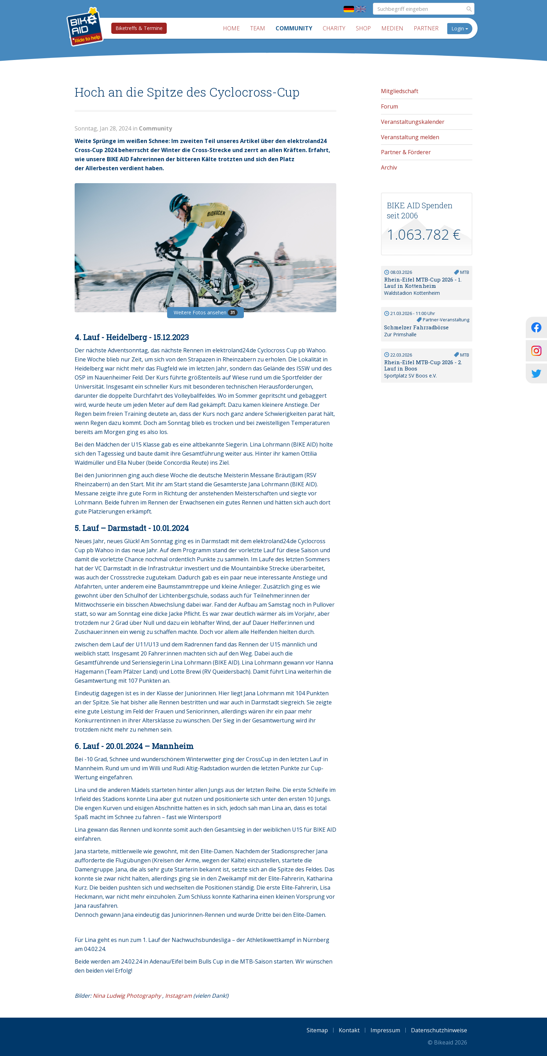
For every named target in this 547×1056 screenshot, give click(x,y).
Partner (426, 28)
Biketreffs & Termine (139, 28)
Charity (334, 28)
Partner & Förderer (406, 152)
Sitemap (317, 1030)
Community (294, 28)
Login (459, 28)
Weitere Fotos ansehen (206, 312)
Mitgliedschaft (399, 91)
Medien (392, 28)
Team (257, 28)
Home (231, 28)
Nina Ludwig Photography (127, 995)
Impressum (385, 1030)
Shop (363, 28)
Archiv (389, 167)
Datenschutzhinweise (439, 1030)
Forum (389, 106)
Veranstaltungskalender (412, 122)
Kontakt (349, 1030)
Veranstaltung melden (410, 137)
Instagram (178, 995)
